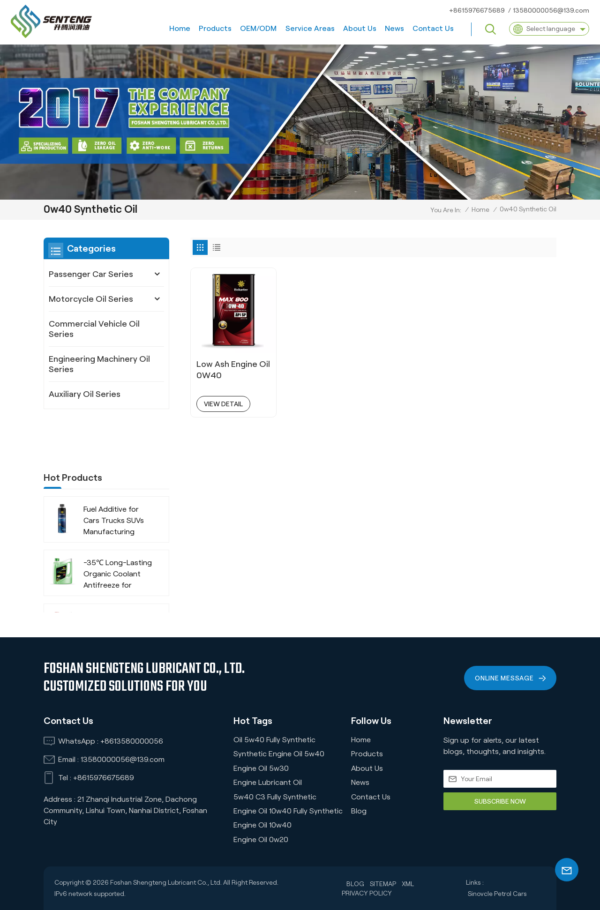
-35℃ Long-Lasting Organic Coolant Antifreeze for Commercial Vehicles (118, 531)
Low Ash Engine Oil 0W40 (233, 369)
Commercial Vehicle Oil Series (94, 329)
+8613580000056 (131, 741)
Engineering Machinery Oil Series (99, 364)
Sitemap (383, 884)
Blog (359, 811)
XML (408, 884)
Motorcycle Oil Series (91, 299)
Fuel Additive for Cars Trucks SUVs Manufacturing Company (113, 478)
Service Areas (310, 28)
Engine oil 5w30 (261, 768)
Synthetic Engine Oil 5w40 (278, 754)
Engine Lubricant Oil (267, 782)
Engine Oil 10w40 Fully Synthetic (288, 811)
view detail (223, 404)
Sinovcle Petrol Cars (497, 893)
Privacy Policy (367, 893)
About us (359, 28)
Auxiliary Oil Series (84, 394)
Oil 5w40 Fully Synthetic (274, 740)
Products (215, 28)
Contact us (433, 28)
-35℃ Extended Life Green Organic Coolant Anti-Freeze (118, 584)
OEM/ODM (258, 28)
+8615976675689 (477, 10)
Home (179, 28)
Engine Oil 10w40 (262, 825)
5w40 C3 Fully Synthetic (274, 797)
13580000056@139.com (551, 10)
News (394, 28)
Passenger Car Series (91, 274)
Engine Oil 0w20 (260, 839)
